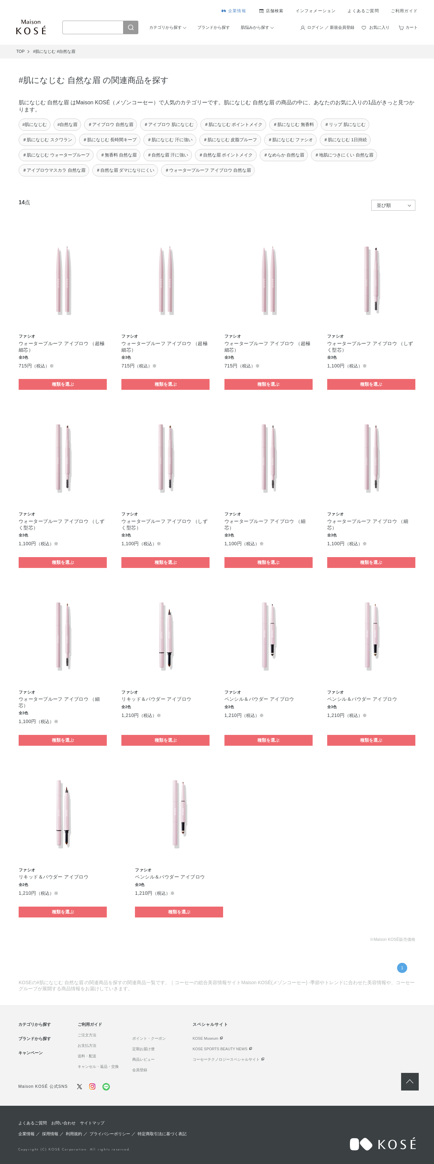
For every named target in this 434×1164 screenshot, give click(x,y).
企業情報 (237, 10)
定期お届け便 (143, 1049)
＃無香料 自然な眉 (118, 154)
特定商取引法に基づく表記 (162, 1133)
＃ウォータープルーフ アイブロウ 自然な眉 (208, 170)
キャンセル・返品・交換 (98, 1066)
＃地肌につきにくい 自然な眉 (344, 154)
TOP (20, 51)
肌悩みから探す (255, 27)
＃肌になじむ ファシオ (290, 139)
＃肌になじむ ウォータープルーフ (56, 154)
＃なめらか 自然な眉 (283, 154)
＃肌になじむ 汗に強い (170, 139)
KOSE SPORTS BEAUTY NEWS (220, 1049)
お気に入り (379, 27)
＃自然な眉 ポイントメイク (226, 154)
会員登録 (139, 1070)
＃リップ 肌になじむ (345, 124)
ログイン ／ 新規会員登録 (330, 27)
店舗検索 (275, 10)
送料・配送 (87, 1056)
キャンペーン (30, 1053)
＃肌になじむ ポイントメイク (233, 124)
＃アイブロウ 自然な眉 (110, 124)
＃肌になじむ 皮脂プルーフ (230, 139)
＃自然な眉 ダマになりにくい (125, 170)
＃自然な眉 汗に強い (167, 154)
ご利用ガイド (404, 10)
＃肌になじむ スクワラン (47, 139)
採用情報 (50, 1133)
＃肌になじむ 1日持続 (345, 139)
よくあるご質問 (363, 10)
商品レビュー (143, 1059)
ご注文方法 (87, 1035)
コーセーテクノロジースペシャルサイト (226, 1059)
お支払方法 (87, 1045)
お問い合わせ (63, 1123)
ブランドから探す (213, 27)
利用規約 (74, 1133)
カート (412, 27)
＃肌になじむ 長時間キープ (110, 139)
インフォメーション (316, 10)
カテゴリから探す (165, 27)
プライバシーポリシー (110, 1133)
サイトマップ (92, 1123)
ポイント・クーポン (149, 1038)
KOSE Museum (205, 1038)
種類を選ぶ (63, 384)
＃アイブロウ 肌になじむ (169, 124)
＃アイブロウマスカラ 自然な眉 (53, 170)
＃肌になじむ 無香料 (293, 124)
